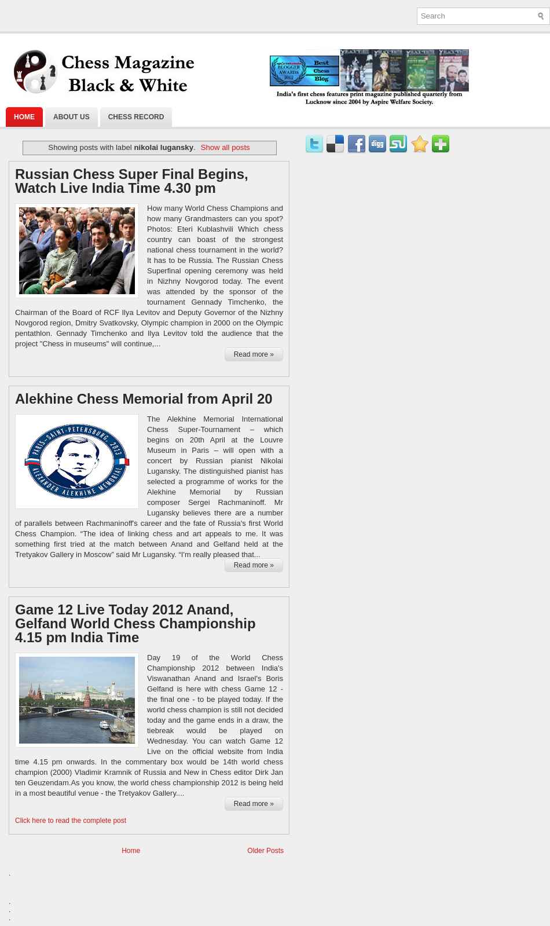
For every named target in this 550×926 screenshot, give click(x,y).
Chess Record (136, 117)
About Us (71, 117)
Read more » (254, 354)
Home (24, 117)
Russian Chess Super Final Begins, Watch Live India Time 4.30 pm (131, 181)
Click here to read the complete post (70, 821)
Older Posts (265, 851)
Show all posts (225, 147)
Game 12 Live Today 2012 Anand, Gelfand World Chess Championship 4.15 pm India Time (135, 624)
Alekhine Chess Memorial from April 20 (144, 399)
